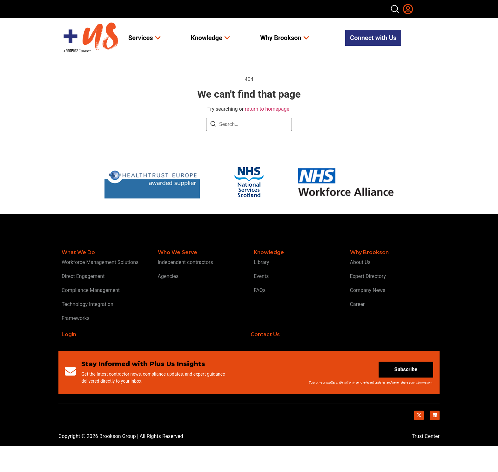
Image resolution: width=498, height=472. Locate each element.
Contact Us (265, 360)
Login (69, 360)
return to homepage (267, 135)
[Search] (213, 150)
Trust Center (426, 462)
